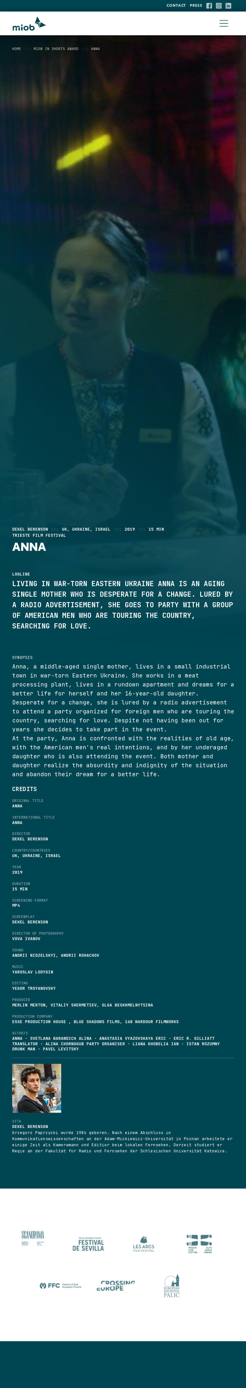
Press (196, 5)
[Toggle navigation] (224, 23)
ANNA (95, 48)
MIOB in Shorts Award (56, 48)
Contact (176, 5)
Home (16, 48)
